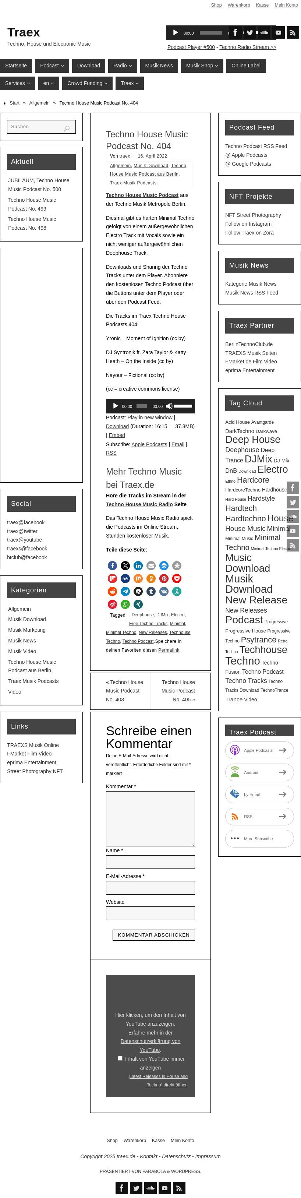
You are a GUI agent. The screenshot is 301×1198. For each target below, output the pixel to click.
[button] (112, 565)
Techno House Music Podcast (142, 195)
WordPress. (186, 1171)
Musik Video (22, 651)
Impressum (207, 1156)
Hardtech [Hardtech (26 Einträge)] (241, 508)
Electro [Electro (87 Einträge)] (272, 469)
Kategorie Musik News (250, 284)
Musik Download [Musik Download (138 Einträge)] (249, 584)
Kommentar (121, 786)
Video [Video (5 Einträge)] (250, 699)
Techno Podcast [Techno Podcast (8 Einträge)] (263, 672)
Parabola (154, 1171)
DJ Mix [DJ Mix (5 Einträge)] (282, 461)
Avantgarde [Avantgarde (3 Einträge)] (262, 422)
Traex (23, 32)
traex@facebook (26, 522)
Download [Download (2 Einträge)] (247, 471)
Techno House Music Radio (139, 504)
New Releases (153, 632)
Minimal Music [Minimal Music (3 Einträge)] (239, 538)
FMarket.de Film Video (251, 361)
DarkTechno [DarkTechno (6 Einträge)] (239, 431)
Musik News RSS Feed (251, 293)
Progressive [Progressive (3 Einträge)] (276, 621)
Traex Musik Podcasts (133, 183)
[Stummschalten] (169, 406)
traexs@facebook (27, 549)
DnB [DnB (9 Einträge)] (231, 470)
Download (117, 426)
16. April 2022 (152, 156)
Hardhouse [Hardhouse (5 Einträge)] (274, 490)
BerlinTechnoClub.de (249, 344)
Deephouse (143, 614)
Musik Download (151, 165)
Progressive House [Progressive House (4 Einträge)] (245, 631)
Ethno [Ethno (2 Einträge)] (230, 481)
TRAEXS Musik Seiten (251, 353)
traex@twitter (22, 531)
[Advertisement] (41, 365)
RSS (111, 453)
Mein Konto (286, 5)
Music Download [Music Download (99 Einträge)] (247, 563)
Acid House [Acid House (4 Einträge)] (237, 422)
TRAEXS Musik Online (33, 745)
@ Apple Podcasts (246, 155)
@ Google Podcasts (248, 164)
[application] (150, 406)
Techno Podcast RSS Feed (256, 146)
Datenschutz (176, 1156)
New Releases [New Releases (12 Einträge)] (246, 610)
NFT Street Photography (253, 215)
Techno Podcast (138, 641)
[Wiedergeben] (115, 406)
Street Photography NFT (35, 771)
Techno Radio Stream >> (247, 47)
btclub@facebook (27, 557)
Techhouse (180, 632)
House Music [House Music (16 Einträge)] (245, 528)
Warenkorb (238, 5)
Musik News (22, 641)
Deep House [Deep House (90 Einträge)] (252, 439)
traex (125, 156)
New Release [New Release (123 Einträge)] (256, 600)
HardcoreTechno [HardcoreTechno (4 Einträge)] (243, 490)
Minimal (177, 623)
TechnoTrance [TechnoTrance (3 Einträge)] (274, 690)
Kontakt (148, 1156)
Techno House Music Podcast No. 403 (124, 691)
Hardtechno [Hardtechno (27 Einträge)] (245, 518)
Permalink (168, 650)
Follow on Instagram (248, 224)
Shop (216, 5)
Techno (113, 641)
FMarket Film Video (29, 754)
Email (177, 444)
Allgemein (39, 103)
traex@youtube (24, 540)
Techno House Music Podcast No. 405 (178, 691)
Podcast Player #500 (191, 47)
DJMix (162, 614)
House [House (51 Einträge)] (280, 518)
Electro (178, 614)
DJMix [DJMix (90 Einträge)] (258, 459)
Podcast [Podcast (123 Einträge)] (244, 620)
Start (15, 103)
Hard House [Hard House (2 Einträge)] (235, 499)
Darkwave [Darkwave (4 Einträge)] (266, 431)
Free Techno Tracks (148, 623)
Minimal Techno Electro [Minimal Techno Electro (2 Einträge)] (271, 548)
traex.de (126, 1156)
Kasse (262, 5)
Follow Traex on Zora (249, 233)
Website (115, 902)
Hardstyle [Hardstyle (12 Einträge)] (261, 498)
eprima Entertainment (31, 762)
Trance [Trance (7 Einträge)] (233, 699)
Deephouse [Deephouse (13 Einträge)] (242, 450)
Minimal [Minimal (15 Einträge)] (279, 528)
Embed (117, 435)
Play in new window (149, 417)
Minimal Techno (121, 632)
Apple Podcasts (149, 444)
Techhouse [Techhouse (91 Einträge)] (263, 649)
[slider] (142, 406)
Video (14, 692)
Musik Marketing (27, 630)
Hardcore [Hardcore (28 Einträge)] (253, 480)
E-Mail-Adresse (125, 876)
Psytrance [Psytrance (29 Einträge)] (259, 639)
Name (114, 850)
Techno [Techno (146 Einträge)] (242, 661)
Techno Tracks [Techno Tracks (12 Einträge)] (246, 680)
